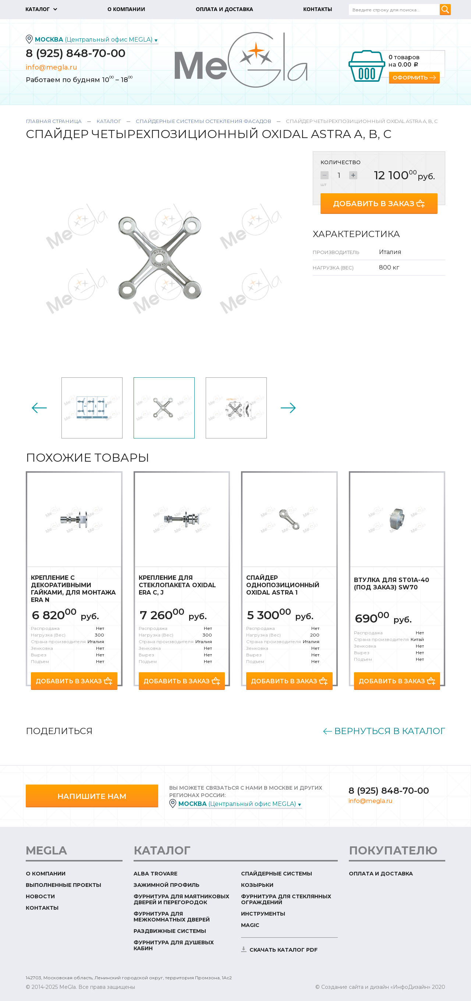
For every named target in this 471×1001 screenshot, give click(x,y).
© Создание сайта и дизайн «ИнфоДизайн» (373, 987)
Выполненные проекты (63, 885)
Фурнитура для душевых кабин (174, 945)
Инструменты (263, 913)
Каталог (108, 121)
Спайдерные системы (276, 873)
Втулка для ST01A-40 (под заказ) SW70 (391, 584)
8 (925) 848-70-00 (75, 53)
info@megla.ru (51, 67)
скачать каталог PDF (283, 950)
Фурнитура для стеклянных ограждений (286, 899)
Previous (39, 408)
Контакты (42, 908)
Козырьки (257, 885)
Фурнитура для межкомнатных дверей (172, 916)
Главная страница (54, 121)
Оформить (410, 77)
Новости (40, 896)
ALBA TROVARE (155, 873)
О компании (45, 873)
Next (288, 408)
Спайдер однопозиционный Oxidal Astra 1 (282, 585)
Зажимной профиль (166, 885)
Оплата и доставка (381, 873)
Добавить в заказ (373, 203)
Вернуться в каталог (389, 731)
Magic (250, 925)
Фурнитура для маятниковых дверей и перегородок (181, 899)
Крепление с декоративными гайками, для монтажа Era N (73, 588)
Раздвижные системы (170, 931)
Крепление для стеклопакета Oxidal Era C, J (177, 585)
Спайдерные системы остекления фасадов (203, 121)
